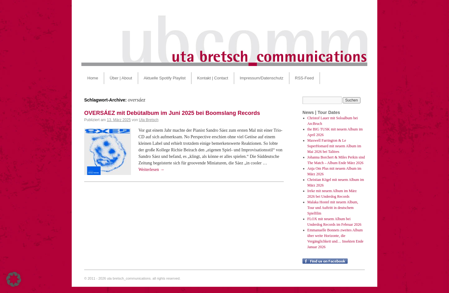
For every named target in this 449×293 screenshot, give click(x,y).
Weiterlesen (151, 169)
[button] (13, 279)
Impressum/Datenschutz (261, 78)
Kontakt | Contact (212, 78)
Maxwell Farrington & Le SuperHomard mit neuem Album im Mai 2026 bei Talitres (334, 146)
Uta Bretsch (148, 120)
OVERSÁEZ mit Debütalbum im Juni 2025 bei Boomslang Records (172, 113)
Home (92, 78)
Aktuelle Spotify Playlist (165, 78)
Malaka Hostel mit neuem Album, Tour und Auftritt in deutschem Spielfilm (332, 207)
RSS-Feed (304, 78)
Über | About (121, 78)
